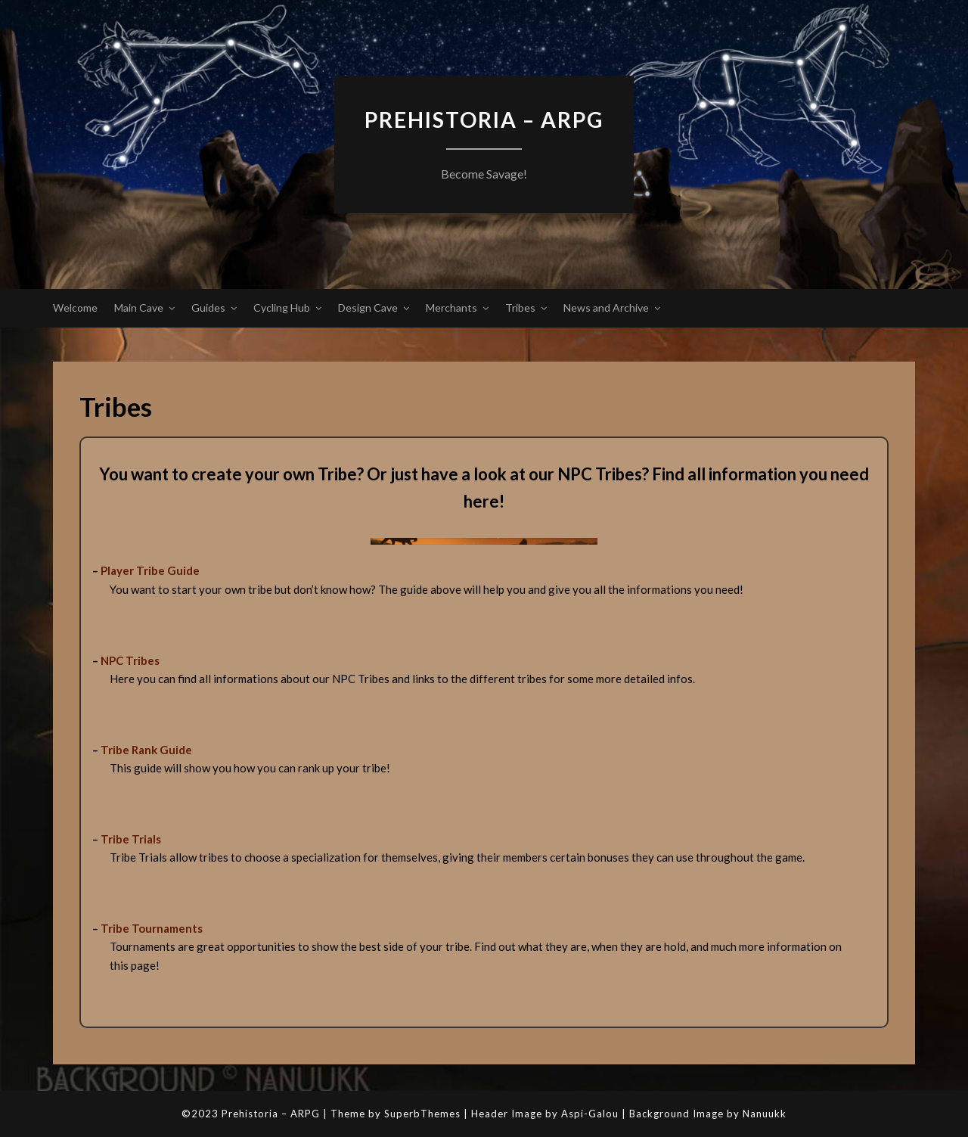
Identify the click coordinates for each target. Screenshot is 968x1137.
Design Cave (368, 307)
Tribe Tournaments (152, 928)
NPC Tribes (130, 660)
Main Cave (138, 307)
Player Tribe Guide (150, 570)
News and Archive (606, 307)
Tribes (520, 307)
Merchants (451, 307)
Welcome (75, 307)
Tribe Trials (131, 839)
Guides (208, 307)
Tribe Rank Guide (146, 749)
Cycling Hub (281, 307)
